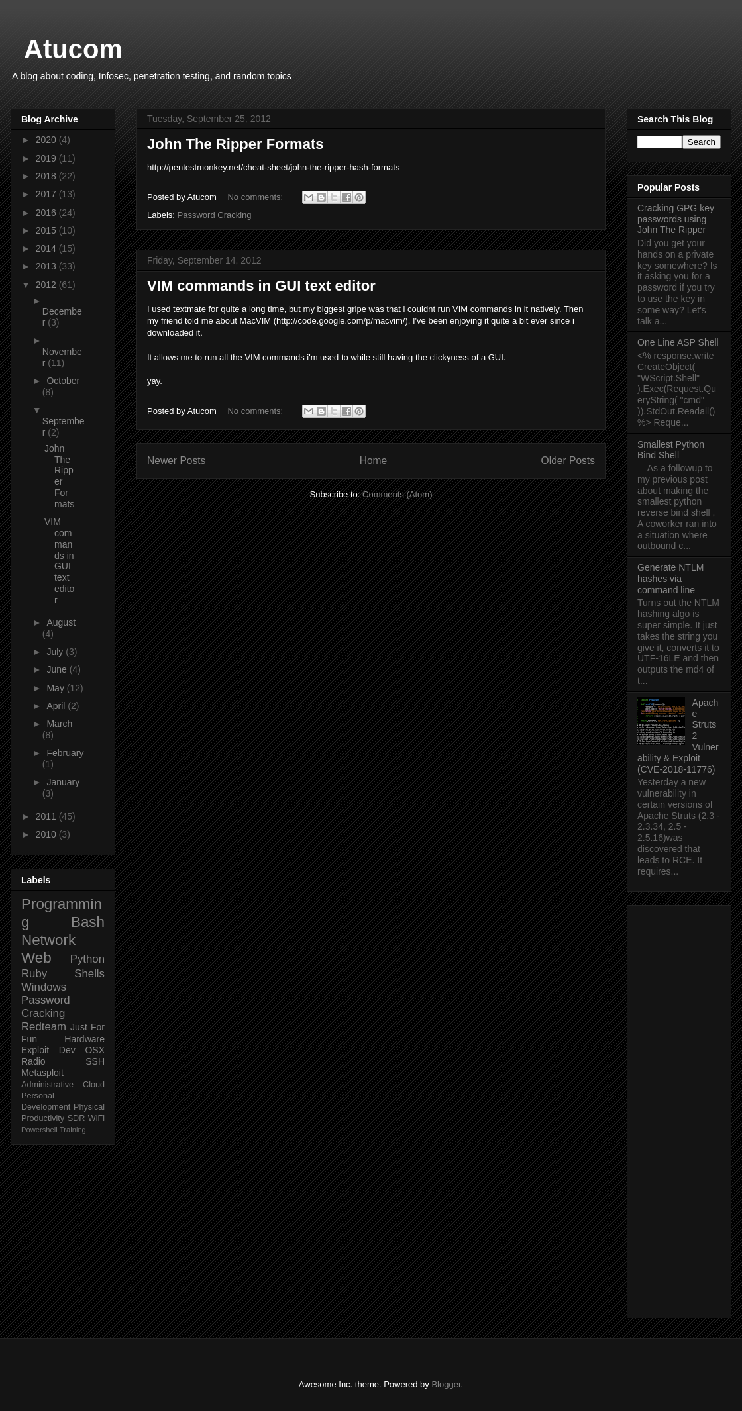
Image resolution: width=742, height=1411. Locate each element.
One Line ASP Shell (678, 342)
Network (48, 940)
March (59, 723)
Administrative (47, 1084)
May (56, 688)
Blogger (445, 1384)
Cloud (94, 1084)
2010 (47, 834)
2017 (47, 194)
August (61, 622)
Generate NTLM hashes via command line (670, 578)
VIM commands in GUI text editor (261, 285)
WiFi (96, 1118)
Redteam (43, 1026)
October (63, 380)
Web (36, 957)
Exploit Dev (48, 1050)
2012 (47, 284)
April (57, 706)
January (63, 782)
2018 (47, 176)
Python (87, 959)
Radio (33, 1061)
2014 (47, 248)
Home (374, 460)
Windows (43, 987)
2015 (47, 230)
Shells (89, 973)
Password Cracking (215, 215)
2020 (47, 139)
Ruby (34, 973)
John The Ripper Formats (235, 144)
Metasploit (42, 1072)
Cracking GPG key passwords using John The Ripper (675, 219)
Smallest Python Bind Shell (670, 450)
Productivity (42, 1118)
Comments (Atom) (397, 494)
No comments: (256, 197)
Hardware (84, 1039)
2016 (47, 212)
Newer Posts (176, 460)
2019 (47, 158)
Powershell (39, 1130)
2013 (47, 266)
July (56, 651)
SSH (95, 1061)
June (57, 669)
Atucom (73, 49)
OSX (95, 1050)
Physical (89, 1107)
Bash (88, 922)
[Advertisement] (679, 1109)
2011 (47, 816)
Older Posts (568, 460)
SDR (76, 1118)
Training (73, 1130)
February (64, 753)
